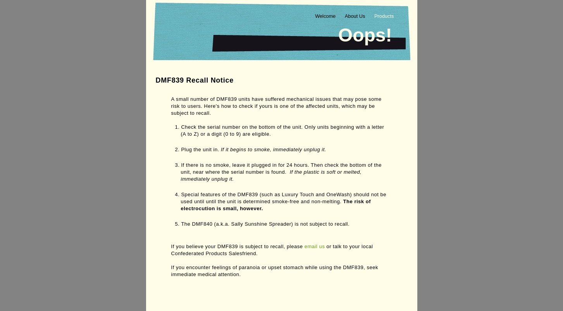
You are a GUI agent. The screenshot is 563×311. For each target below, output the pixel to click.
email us (315, 246)
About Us (356, 16)
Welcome (326, 16)
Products (384, 16)
